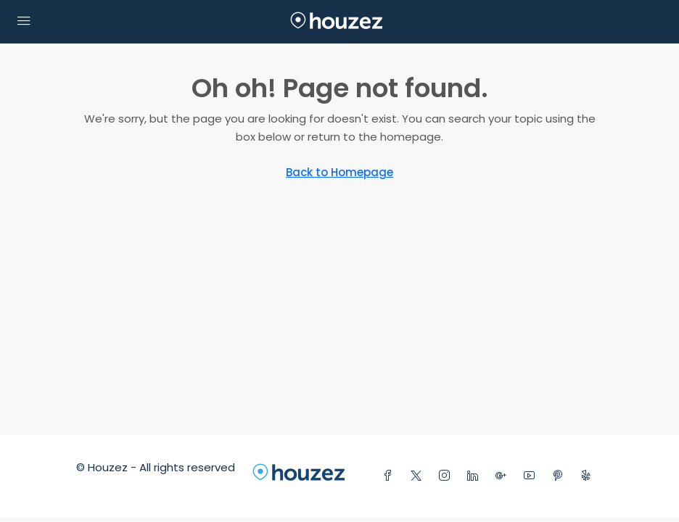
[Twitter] (419, 476)
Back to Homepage (339, 172)
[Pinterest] (560, 476)
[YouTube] (532, 476)
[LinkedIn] (475, 476)
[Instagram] (447, 476)
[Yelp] (588, 476)
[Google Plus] (503, 476)
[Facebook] (390, 476)
